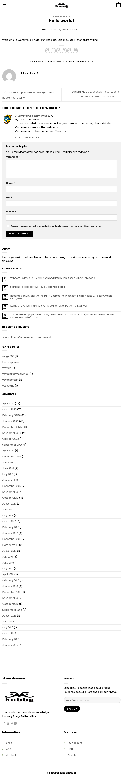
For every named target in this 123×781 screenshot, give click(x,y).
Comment (13, 156)
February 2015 (10, 639)
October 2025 (10, 439)
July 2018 (7, 462)
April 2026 (8, 403)
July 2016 (7, 556)
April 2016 (8, 574)
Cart (70, 749)
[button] (4, 5)
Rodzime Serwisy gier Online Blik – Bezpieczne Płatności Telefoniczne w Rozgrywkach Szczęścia (61, 297)
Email (10, 197)
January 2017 (10, 533)
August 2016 (9, 551)
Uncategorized (61, 16)
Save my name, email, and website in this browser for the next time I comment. (57, 226)
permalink (88, 61)
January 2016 (10, 586)
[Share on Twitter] (58, 50)
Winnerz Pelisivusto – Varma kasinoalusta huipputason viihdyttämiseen (52, 278)
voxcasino (8, 385)
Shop (9, 743)
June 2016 (8, 562)
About (9, 749)
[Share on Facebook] (53, 50)
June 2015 (8, 621)
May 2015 (7, 627)
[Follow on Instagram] (8, 723)
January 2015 (10, 645)
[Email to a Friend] (64, 50)
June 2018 (8, 468)
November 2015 (11, 598)
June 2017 (8, 509)
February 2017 (10, 527)
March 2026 (9, 409)
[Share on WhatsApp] (47, 50)
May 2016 (7, 568)
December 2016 (11, 539)
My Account (75, 743)
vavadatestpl (10, 379)
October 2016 (10, 545)
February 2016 (10, 580)
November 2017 (11, 492)
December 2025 (12, 427)
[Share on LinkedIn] (75, 50)
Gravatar (60, 131)
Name (10, 183)
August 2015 (9, 615)
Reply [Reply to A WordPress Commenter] (118, 137)
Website (11, 211)
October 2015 (10, 604)
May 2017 (7, 515)
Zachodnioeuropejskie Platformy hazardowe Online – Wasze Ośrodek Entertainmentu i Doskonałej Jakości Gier (62, 316)
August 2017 (9, 503)
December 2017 (11, 486)
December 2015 (11, 592)
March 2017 (9, 521)
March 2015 (9, 633)
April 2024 (8, 450)
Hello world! (45, 337)
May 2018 (7, 474)
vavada (6, 368)
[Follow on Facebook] (4, 723)
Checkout (73, 755)
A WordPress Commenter (31, 115)
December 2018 (11, 456)
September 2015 (12, 610)
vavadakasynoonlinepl (15, 374)
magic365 (8, 356)
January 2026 (10, 421)
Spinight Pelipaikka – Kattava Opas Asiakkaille (37, 286)
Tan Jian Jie (75, 29)
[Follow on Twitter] (11, 723)
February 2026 (11, 415)
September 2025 (12, 445)
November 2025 (12, 433)
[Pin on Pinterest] (69, 50)
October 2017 (10, 498)
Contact (11, 755)
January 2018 (10, 480)
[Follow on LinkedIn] (15, 723)
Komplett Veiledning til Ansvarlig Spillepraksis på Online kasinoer (48, 305)
